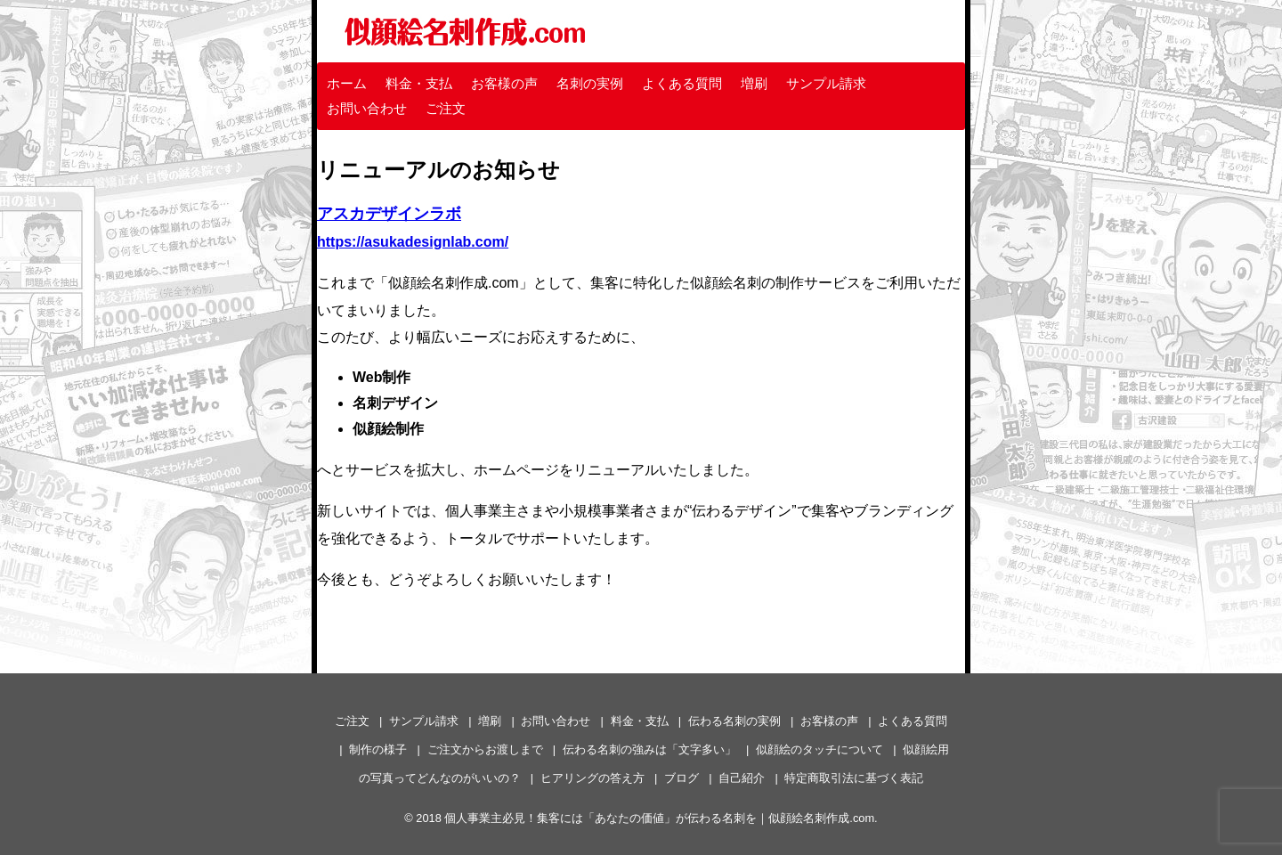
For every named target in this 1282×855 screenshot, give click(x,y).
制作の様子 (378, 749)
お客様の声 (504, 83)
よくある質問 (682, 83)
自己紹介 (741, 778)
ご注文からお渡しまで (485, 749)
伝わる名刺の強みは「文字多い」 (649, 749)
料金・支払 (418, 83)
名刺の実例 (589, 83)
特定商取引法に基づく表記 (853, 778)
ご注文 (446, 108)
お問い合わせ (367, 108)
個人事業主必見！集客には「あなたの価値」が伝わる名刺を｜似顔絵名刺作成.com (659, 818)
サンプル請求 (826, 83)
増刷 (754, 83)
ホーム (347, 83)
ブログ (681, 778)
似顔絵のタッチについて (819, 749)
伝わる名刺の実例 (734, 721)
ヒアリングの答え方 (592, 778)
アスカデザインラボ (389, 214)
